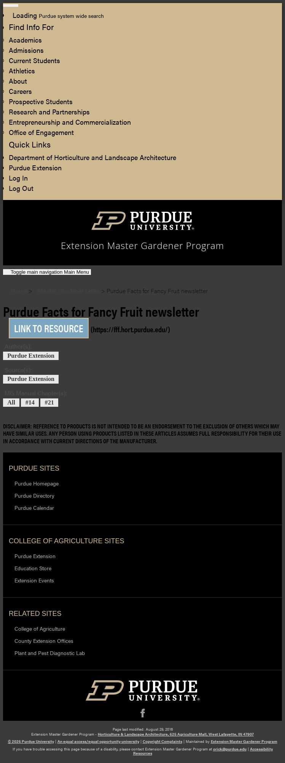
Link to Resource (48, 328)
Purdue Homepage (36, 483)
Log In (18, 177)
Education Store (32, 568)
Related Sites (35, 613)
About (18, 81)
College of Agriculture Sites (66, 541)
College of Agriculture (39, 628)
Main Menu (50, 272)
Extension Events (34, 580)
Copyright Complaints (162, 741)
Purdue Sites (34, 468)
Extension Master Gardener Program (244, 741)
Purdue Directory (34, 495)
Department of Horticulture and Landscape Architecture (92, 157)
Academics (25, 39)
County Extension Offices (43, 640)
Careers (20, 91)
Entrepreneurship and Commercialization (70, 122)
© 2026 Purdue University (31, 741)
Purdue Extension (35, 167)
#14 (30, 402)
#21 (49, 402)
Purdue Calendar (34, 507)
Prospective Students (41, 101)
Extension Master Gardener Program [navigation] (142, 246)
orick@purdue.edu (230, 749)
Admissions (26, 50)
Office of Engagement (41, 132)
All (11, 402)
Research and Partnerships (49, 111)
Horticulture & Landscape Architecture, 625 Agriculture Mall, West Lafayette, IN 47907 (176, 734)
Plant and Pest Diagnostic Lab (49, 653)
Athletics (22, 70)
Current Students (34, 60)
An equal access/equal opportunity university (98, 741)
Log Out (21, 188)
